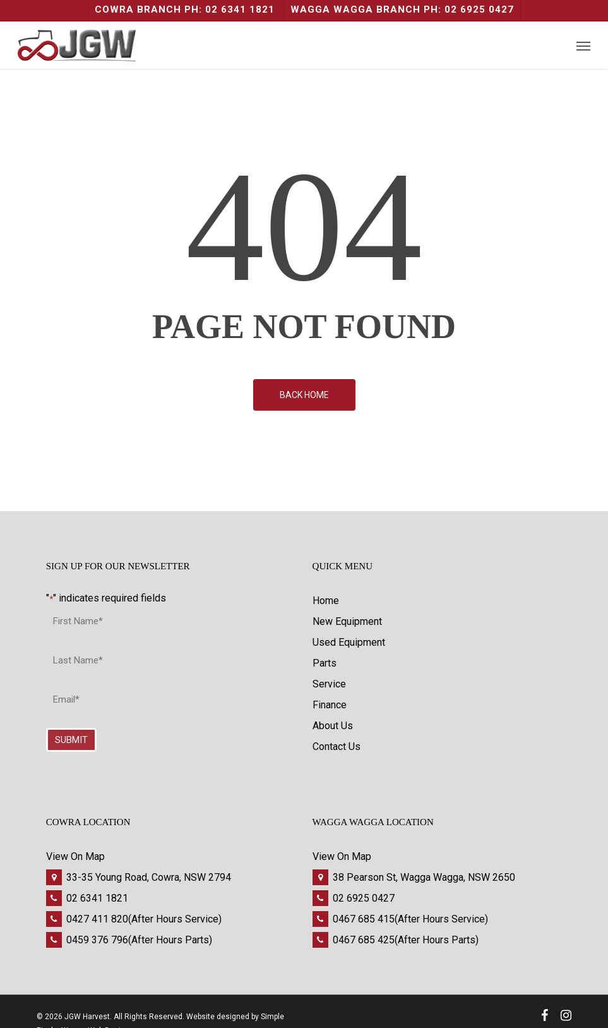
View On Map (75, 856)
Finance (330, 705)
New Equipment (347, 621)
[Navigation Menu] (583, 45)
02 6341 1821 (97, 898)
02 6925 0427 (364, 898)
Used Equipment (349, 642)
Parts (325, 663)
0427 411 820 (97, 919)
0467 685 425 (364, 940)
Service (329, 684)
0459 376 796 (97, 940)
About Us (333, 726)
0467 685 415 (364, 919)
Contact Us (337, 747)
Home (326, 601)
